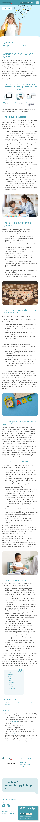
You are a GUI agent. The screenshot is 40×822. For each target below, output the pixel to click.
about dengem (25, 764)
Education (14, 722)
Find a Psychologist (26, 758)
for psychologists (25, 772)
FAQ (21, 768)
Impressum (5, 811)
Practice (13, 741)
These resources (6, 801)
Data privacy (12, 811)
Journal (22, 766)
